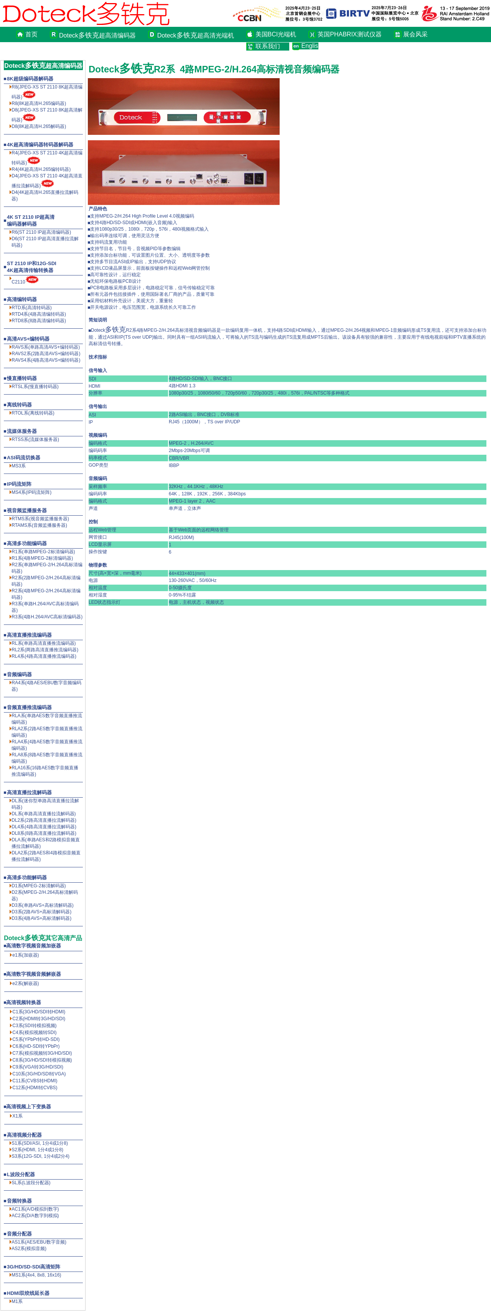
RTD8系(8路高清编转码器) (39, 320)
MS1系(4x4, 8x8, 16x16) (36, 1275)
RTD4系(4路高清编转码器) (39, 314)
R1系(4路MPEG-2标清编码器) (42, 558)
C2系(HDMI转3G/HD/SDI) (38, 1018)
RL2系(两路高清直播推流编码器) (45, 649)
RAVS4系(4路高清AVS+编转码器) (46, 360)
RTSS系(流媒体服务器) (35, 439)
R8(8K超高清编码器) (39, 103)
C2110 (18, 282)
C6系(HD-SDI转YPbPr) (35, 1046)
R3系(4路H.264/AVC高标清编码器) (47, 616)
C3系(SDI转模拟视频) (34, 1025)
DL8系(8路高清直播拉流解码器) (44, 833)
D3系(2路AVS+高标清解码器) (41, 911)
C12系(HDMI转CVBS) (34, 1087)
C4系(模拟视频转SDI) (34, 1032)
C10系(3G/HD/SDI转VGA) (39, 1074)
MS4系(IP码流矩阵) (31, 492)
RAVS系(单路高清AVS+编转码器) (46, 347)
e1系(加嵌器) (25, 955)
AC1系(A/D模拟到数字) (35, 1209)
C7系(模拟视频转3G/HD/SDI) (42, 1053)
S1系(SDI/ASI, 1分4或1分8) (40, 1143)
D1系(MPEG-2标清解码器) (39, 885)
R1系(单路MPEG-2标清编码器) (43, 551)
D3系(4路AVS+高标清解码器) (41, 918)
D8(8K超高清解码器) (39, 126)
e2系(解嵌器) (25, 983)
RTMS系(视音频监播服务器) (40, 518)
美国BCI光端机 (276, 34)
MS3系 (19, 466)
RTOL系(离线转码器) (33, 413)
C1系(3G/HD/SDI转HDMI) (38, 1011)
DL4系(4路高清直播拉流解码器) (44, 826)
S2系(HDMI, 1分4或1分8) (37, 1149)
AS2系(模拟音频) (29, 1248)
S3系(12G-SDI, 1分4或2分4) (40, 1156)
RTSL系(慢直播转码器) (35, 386)
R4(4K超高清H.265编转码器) (41, 169)
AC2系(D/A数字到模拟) (35, 1215)
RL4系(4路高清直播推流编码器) (44, 656)
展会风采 (415, 34)
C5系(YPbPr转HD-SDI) (35, 1039)
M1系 (17, 1301)
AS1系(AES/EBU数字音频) (39, 1242)
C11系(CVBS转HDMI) (34, 1080)
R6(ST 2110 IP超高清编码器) (41, 232)
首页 (31, 34)
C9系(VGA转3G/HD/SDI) (37, 1067)
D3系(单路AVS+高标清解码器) (42, 905)
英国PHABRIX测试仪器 (349, 34)
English (310, 46)
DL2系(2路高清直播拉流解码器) (44, 820)
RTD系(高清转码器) (31, 307)
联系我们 (267, 46)
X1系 (17, 1116)
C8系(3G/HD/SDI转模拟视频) (42, 1060)
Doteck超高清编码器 (97, 35)
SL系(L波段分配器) (31, 1182)
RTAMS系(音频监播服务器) (39, 525)
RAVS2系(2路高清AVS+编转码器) (46, 353)
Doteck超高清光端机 (195, 35)
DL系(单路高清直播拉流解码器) (44, 813)
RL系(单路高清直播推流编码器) (44, 643)
